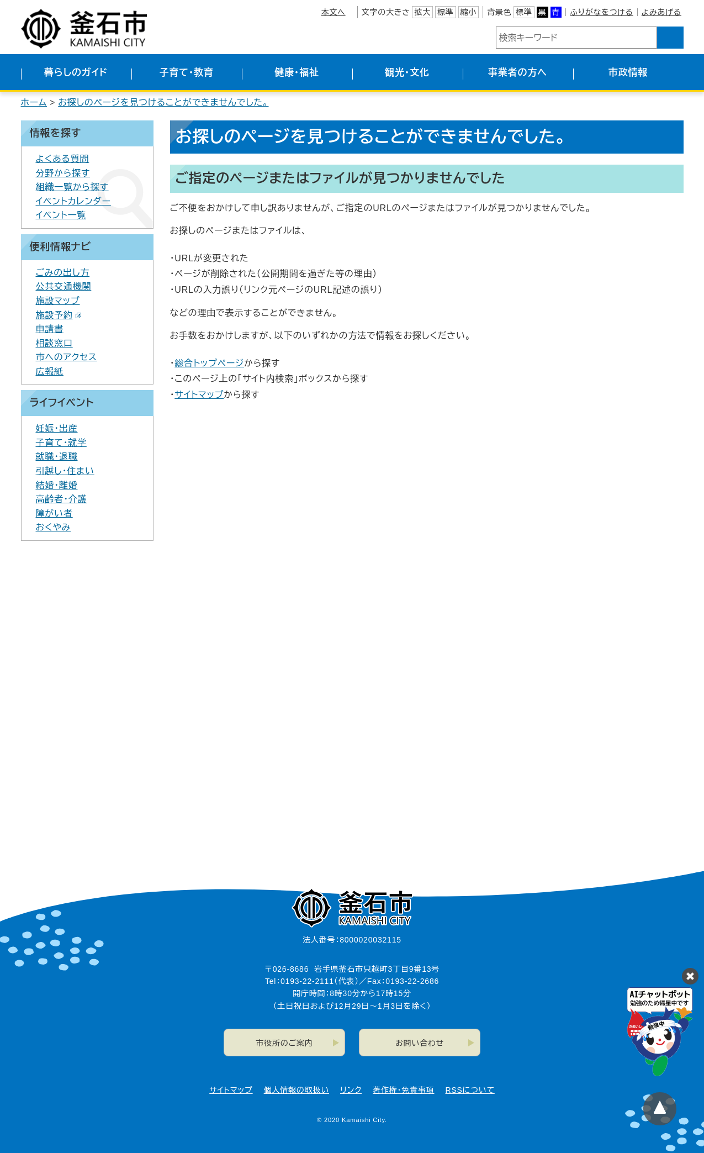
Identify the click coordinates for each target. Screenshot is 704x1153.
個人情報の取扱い (296, 1090)
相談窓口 (54, 343)
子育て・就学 (61, 442)
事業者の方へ (517, 72)
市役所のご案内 (284, 1043)
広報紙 (49, 371)
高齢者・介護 (61, 499)
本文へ (333, 12)
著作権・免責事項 (403, 1090)
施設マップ (58, 301)
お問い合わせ (419, 1043)
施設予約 (59, 315)
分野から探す (63, 173)
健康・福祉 (296, 72)
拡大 (422, 12)
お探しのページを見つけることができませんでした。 (163, 102)
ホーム (34, 102)
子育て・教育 (186, 72)
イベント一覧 (61, 215)
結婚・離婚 (57, 485)
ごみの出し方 (63, 272)
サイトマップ (199, 394)
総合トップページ (209, 363)
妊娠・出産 (57, 428)
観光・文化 (407, 72)
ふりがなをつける (601, 12)
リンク (351, 1090)
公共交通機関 (64, 286)
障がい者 (54, 513)
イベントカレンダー (73, 201)
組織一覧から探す (72, 187)
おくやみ (53, 527)
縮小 (468, 12)
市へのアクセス (66, 357)
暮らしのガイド (76, 72)
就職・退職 (57, 456)
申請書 (49, 329)
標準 (445, 12)
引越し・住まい (65, 471)
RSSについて (470, 1090)
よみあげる (661, 12)
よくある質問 (62, 159)
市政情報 (628, 72)
